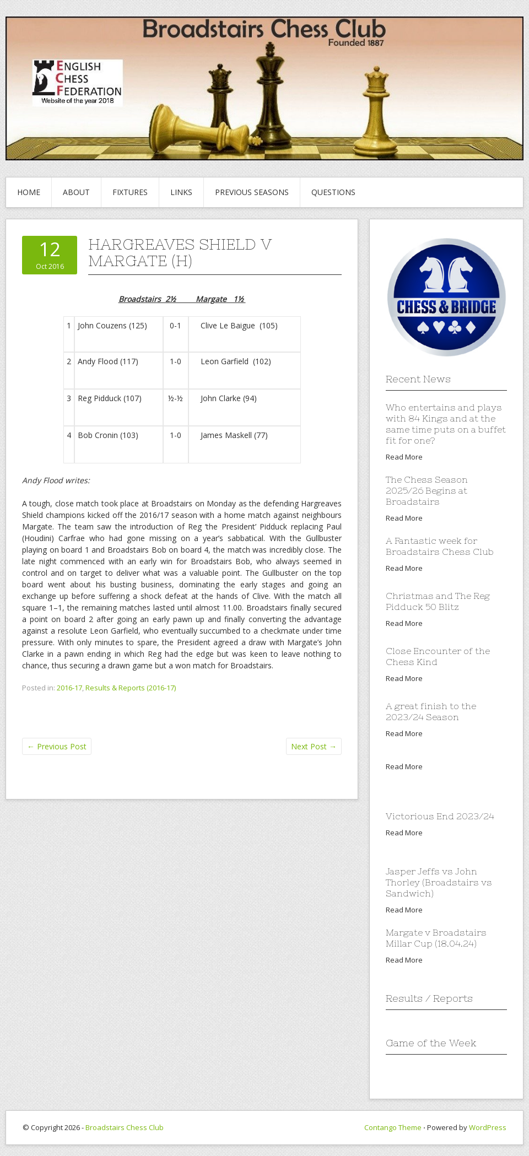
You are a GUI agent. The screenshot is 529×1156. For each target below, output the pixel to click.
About (76, 192)
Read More (404, 457)
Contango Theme (393, 1127)
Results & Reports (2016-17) (130, 688)
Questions (333, 192)
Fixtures (130, 192)
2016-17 (69, 688)
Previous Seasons (252, 192)
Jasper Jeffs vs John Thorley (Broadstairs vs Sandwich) (439, 882)
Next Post (314, 746)
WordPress (487, 1127)
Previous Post (57, 746)
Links (181, 192)
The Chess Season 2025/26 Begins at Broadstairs (427, 490)
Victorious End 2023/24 (440, 816)
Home (28, 192)
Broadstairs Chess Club (124, 1127)
